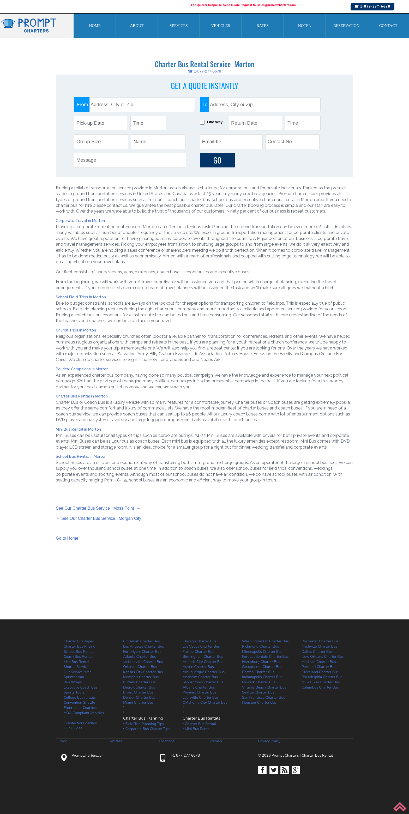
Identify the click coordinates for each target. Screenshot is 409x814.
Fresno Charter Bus (198, 651)
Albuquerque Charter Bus (204, 672)
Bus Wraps (73, 682)
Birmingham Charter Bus (203, 656)
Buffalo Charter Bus (139, 682)
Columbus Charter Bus (320, 687)
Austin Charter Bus (198, 666)
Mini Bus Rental (76, 661)
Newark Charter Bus (258, 682)
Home (95, 25)
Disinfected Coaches (80, 723)
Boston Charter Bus (258, 672)
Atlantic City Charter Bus (203, 661)
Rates (263, 25)
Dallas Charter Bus (317, 651)
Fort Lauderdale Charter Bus (265, 656)
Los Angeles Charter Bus (143, 646)
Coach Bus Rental (78, 656)
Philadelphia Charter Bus (322, 677)
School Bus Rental (79, 651)
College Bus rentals (80, 697)
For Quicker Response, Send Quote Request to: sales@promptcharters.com (243, 5)
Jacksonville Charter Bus (143, 661)
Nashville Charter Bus (319, 646)
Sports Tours (74, 692)
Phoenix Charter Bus (199, 692)
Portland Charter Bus (319, 666)
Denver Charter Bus (139, 697)
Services (179, 25)
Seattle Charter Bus (258, 692)
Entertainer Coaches (80, 707)
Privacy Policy (269, 741)
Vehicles (220, 25)
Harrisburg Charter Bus (261, 661)
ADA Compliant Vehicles (84, 712)
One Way (215, 122)
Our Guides (73, 728)
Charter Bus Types (79, 641)
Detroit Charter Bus (139, 687)
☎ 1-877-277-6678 (372, 6)
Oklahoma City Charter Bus (205, 702)
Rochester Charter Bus (320, 641)
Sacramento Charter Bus (262, 666)
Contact (388, 25)
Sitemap (215, 741)
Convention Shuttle (79, 702)
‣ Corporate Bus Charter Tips (146, 728)
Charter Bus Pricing (79, 646)
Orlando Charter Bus (140, 666)
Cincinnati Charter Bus (141, 641)
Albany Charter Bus (199, 687)
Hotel (304, 25)
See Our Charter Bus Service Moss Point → (98, 508)
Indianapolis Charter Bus (262, 677)
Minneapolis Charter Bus (262, 651)
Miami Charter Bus (138, 702)
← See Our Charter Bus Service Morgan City (98, 518)
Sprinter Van (74, 677)
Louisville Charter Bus (201, 697)
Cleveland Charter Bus (320, 672)
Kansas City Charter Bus (143, 672)
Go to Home (67, 538)
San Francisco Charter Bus (263, 697)
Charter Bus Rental (317, 755)
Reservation (346, 25)
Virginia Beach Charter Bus (264, 687)
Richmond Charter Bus (260, 646)
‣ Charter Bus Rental (199, 723)
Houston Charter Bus (259, 702)
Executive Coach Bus (81, 687)
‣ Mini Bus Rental (196, 728)
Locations (167, 741)
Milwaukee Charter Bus (321, 682)
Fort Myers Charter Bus (142, 651)
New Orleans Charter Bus (323, 656)
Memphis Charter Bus (141, 677)
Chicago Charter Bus (199, 641)
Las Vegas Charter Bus (201, 646)
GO (217, 160)
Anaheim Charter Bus (200, 677)
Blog (64, 741)
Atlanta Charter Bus (139, 656)
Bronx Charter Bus (138, 692)
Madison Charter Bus (319, 661)
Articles (115, 741)
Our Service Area (78, 672)
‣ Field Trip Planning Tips (143, 723)
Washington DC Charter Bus (265, 641)
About (136, 25)
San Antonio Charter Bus (203, 682)
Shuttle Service (76, 666)
